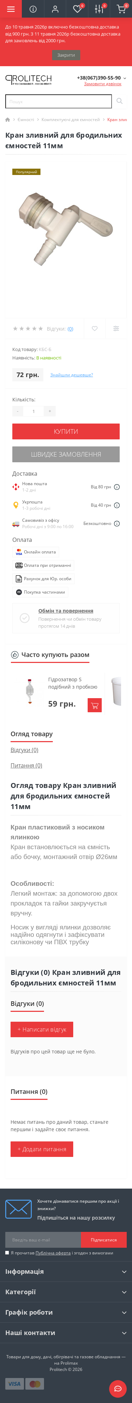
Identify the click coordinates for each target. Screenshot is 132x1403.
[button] (55, 9)
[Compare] (116, 328)
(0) (70, 328)
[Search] (119, 101)
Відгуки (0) (24, 750)
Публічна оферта (53, 1253)
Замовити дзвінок (102, 84)
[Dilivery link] (117, 487)
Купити (66, 431)
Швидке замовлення (66, 454)
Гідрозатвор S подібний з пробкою (73, 683)
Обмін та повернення (65, 610)
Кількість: (24, 399)
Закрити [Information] (66, 55)
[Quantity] (33, 411)
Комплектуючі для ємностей (71, 120)
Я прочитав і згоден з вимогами (62, 1253)
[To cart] (95, 705)
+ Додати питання (42, 1149)
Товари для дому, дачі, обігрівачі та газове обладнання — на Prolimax (66, 1360)
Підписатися (104, 1240)
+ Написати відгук (42, 1029)
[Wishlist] (94, 328)
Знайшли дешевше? (71, 375)
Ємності (26, 120)
